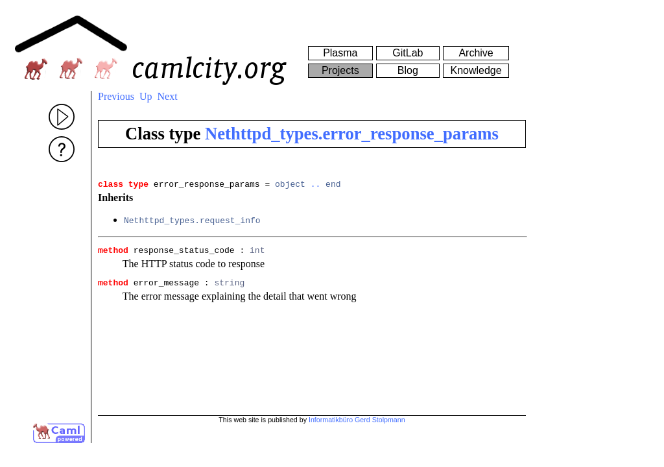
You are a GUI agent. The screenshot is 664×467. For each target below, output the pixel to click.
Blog (407, 70)
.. (316, 185)
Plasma (340, 52)
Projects (340, 70)
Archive (475, 52)
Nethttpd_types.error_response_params (352, 133)
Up (145, 96)
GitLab (407, 52)
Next (168, 96)
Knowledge (475, 70)
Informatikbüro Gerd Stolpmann (357, 420)
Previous (116, 96)
